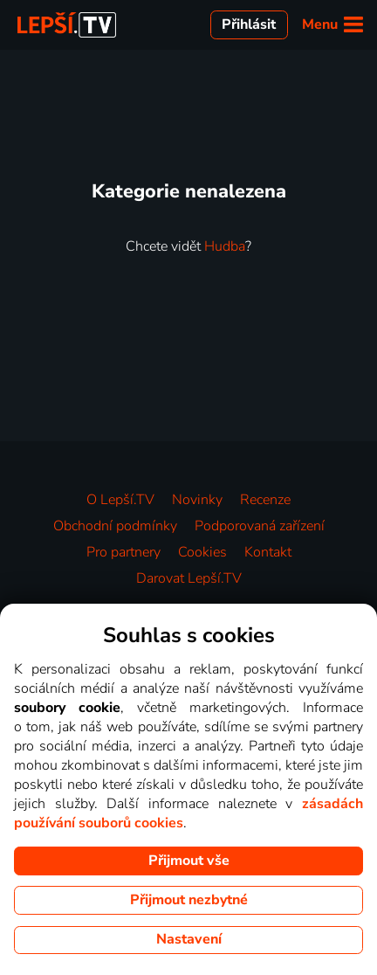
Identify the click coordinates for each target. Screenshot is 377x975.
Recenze (265, 499)
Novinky (197, 499)
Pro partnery (123, 552)
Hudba (224, 246)
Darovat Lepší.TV (189, 578)
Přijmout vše (189, 860)
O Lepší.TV (120, 499)
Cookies (202, 552)
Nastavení (189, 939)
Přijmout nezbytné (189, 899)
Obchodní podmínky (115, 526)
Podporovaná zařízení (260, 526)
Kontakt (267, 552)
